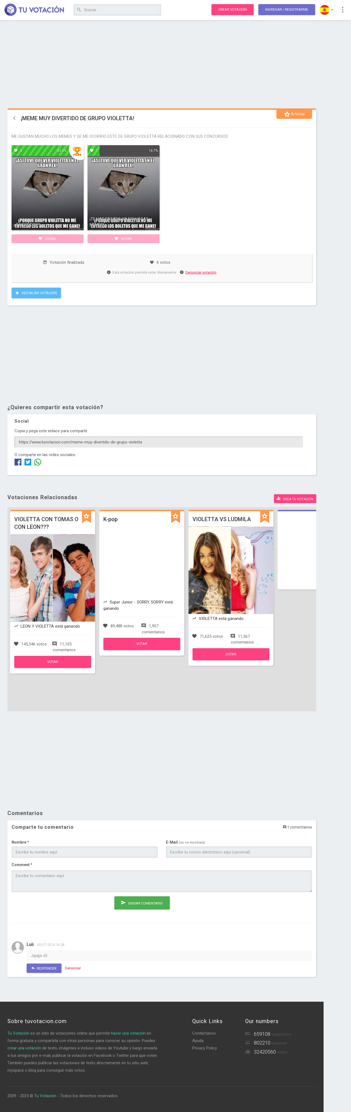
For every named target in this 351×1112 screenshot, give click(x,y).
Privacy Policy (204, 1048)
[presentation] (53, 907)
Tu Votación (18, 1033)
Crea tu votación (295, 498)
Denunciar (73, 968)
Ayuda (197, 1040)
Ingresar (286, 9)
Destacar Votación (36, 293)
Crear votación (232, 9)
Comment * (22, 865)
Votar (47, 238)
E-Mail (185, 842)
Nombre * (20, 842)
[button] (326, 10)
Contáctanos (204, 1033)
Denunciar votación (198, 272)
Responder (44, 968)
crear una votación (24, 1048)
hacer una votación (128, 1033)
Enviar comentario (142, 902)
